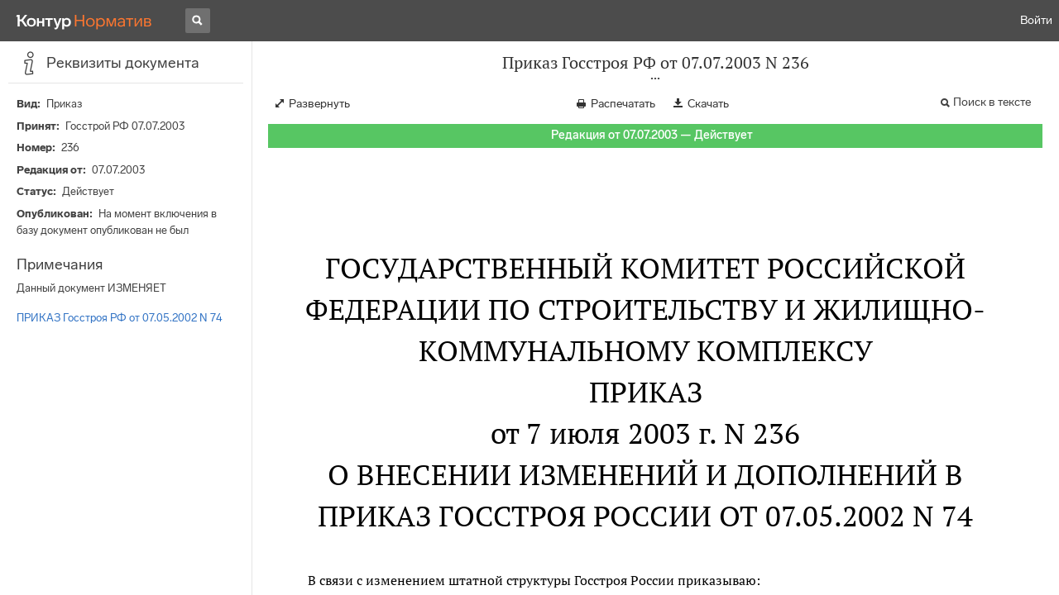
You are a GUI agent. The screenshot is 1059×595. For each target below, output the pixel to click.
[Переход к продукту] (84, 20)
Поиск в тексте (992, 102)
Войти (1036, 20)
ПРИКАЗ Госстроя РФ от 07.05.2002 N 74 (120, 318)
